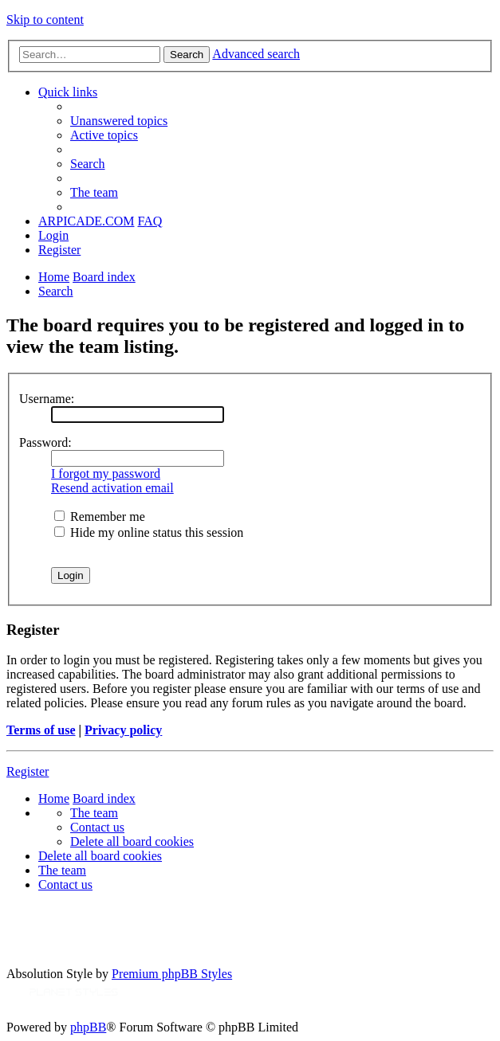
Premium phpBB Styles (172, 973)
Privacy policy (123, 730)
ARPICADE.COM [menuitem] (86, 221)
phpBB (88, 1027)
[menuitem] (118, 120)
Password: (45, 442)
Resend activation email (112, 488)
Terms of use (41, 730)
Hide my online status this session (148, 532)
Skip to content (45, 19)
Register (27, 771)
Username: (46, 398)
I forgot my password (105, 473)
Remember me (99, 516)
